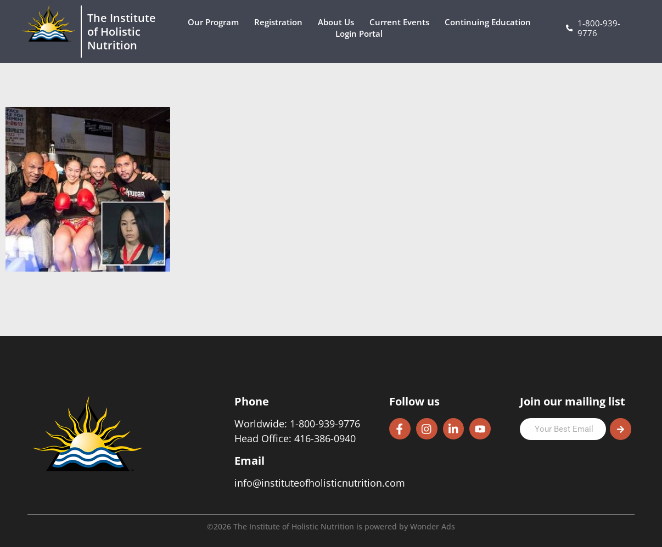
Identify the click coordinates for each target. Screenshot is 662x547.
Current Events (402, 22)
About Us (339, 22)
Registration (281, 22)
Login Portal (361, 34)
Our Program (216, 22)
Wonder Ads (432, 526)
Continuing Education (490, 22)
